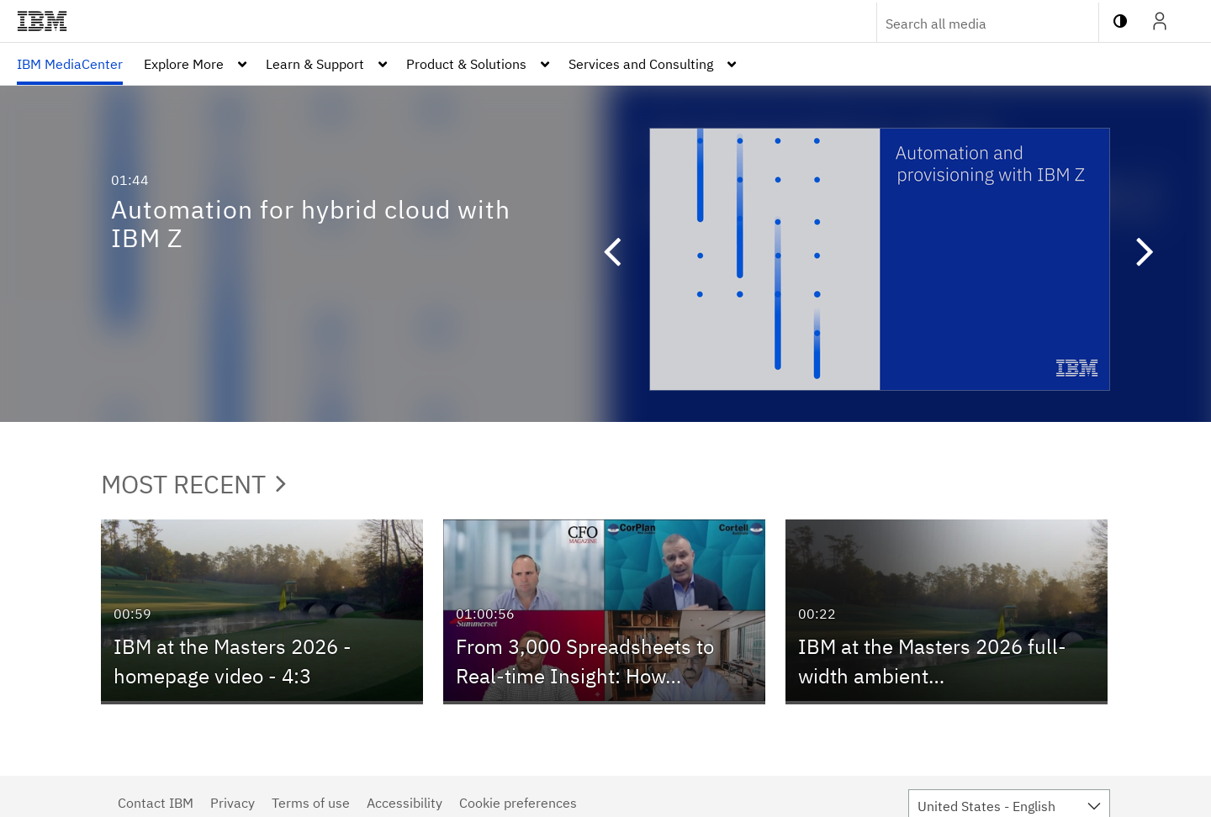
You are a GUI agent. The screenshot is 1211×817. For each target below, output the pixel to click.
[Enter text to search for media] (969, 24)
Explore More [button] (184, 63)
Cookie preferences (518, 802)
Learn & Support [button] (315, 63)
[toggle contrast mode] (1120, 21)
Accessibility (404, 802)
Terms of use (311, 802)
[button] (604, 254)
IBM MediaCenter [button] (70, 63)
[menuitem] (70, 64)
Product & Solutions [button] (466, 63)
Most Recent (193, 483)
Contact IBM (155, 802)
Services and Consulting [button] (640, 63)
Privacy (232, 802)
